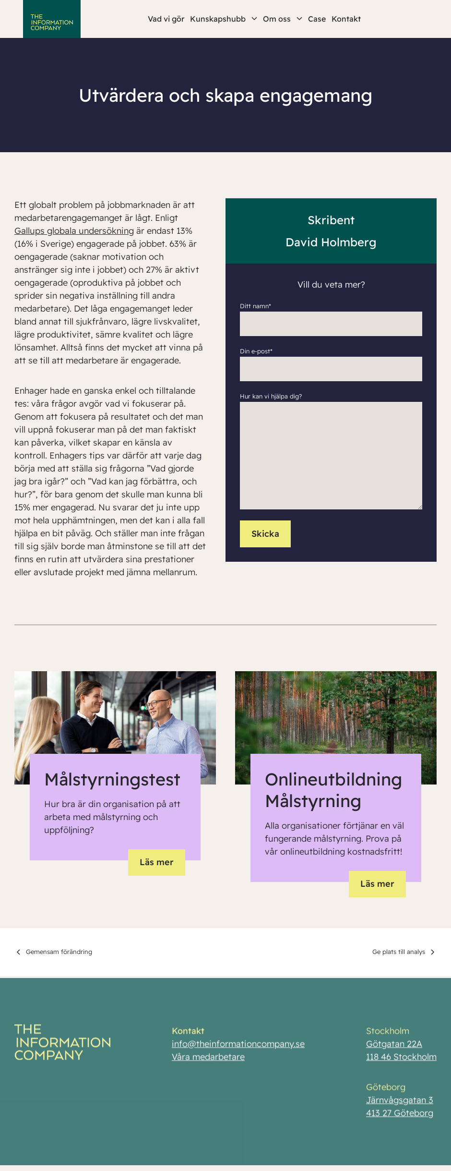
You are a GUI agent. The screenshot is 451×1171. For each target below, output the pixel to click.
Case (317, 19)
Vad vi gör (166, 19)
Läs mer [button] (157, 862)
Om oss (282, 19)
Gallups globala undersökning (74, 230)
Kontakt (346, 19)
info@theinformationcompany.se (238, 1046)
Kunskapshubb (223, 19)
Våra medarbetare (208, 1059)
